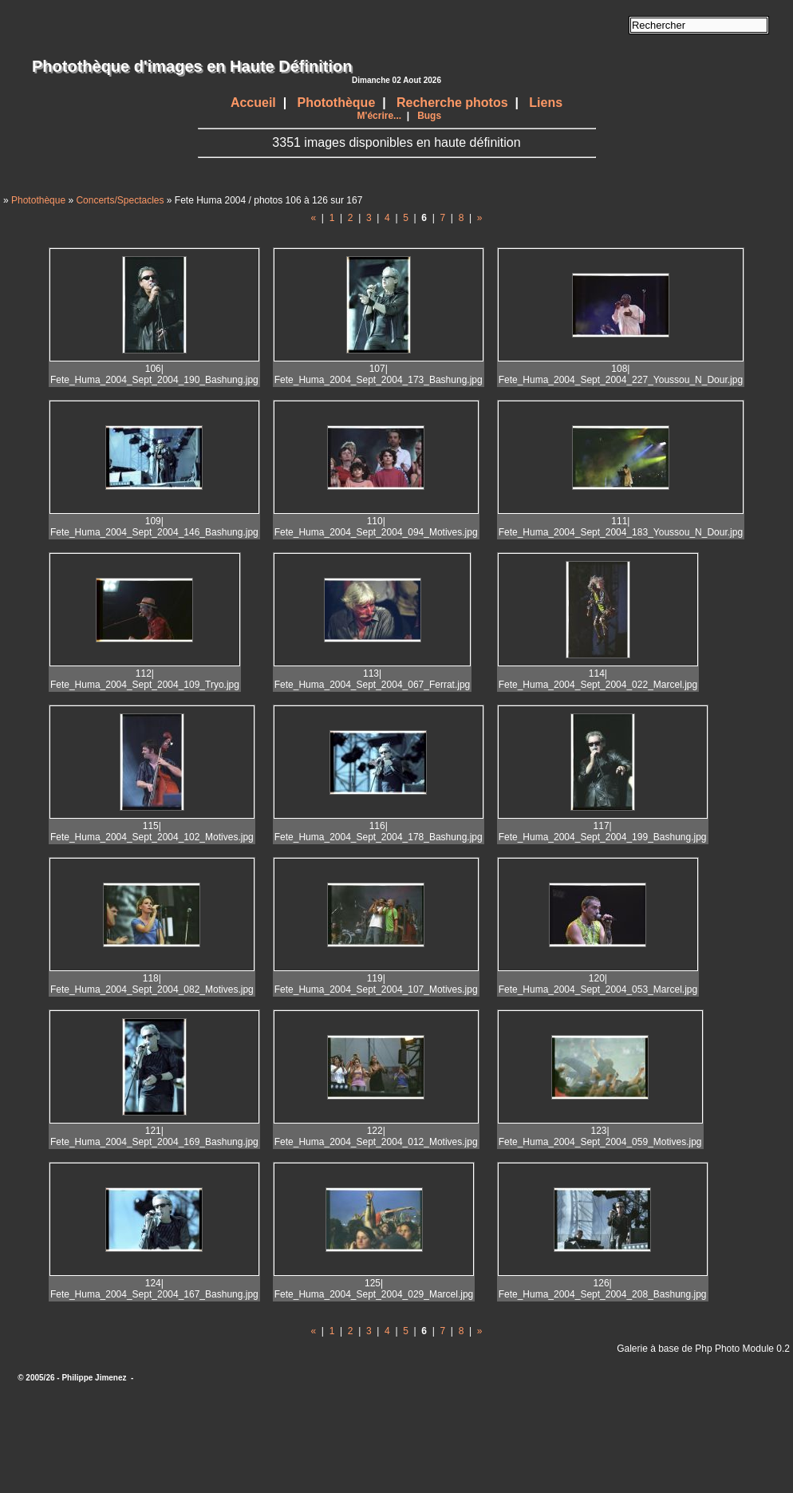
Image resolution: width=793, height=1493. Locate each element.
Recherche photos (452, 102)
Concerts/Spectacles (120, 200)
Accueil (253, 102)
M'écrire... (379, 115)
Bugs (429, 115)
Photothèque (337, 102)
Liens (545, 102)
